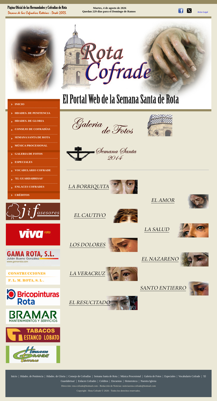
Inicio (14, 376)
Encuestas (116, 381)
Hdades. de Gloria (56, 376)
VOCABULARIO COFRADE (33, 170)
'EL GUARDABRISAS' (29, 178)
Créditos (103, 381)
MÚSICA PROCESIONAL (31, 145)
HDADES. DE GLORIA (29, 120)
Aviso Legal (202, 12)
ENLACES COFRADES (29, 186)
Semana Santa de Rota (105, 376)
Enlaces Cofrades (87, 381)
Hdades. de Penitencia (31, 376)
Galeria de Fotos (152, 376)
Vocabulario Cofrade (189, 376)
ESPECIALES (23, 162)
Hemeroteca (131, 381)
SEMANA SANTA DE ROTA (32, 137)
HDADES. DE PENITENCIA (32, 113)
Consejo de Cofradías (79, 376)
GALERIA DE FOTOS (29, 153)
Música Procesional (130, 376)
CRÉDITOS (22, 194)
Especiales (170, 376)
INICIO (19, 104)
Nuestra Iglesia (148, 381)
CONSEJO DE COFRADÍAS (32, 129)
